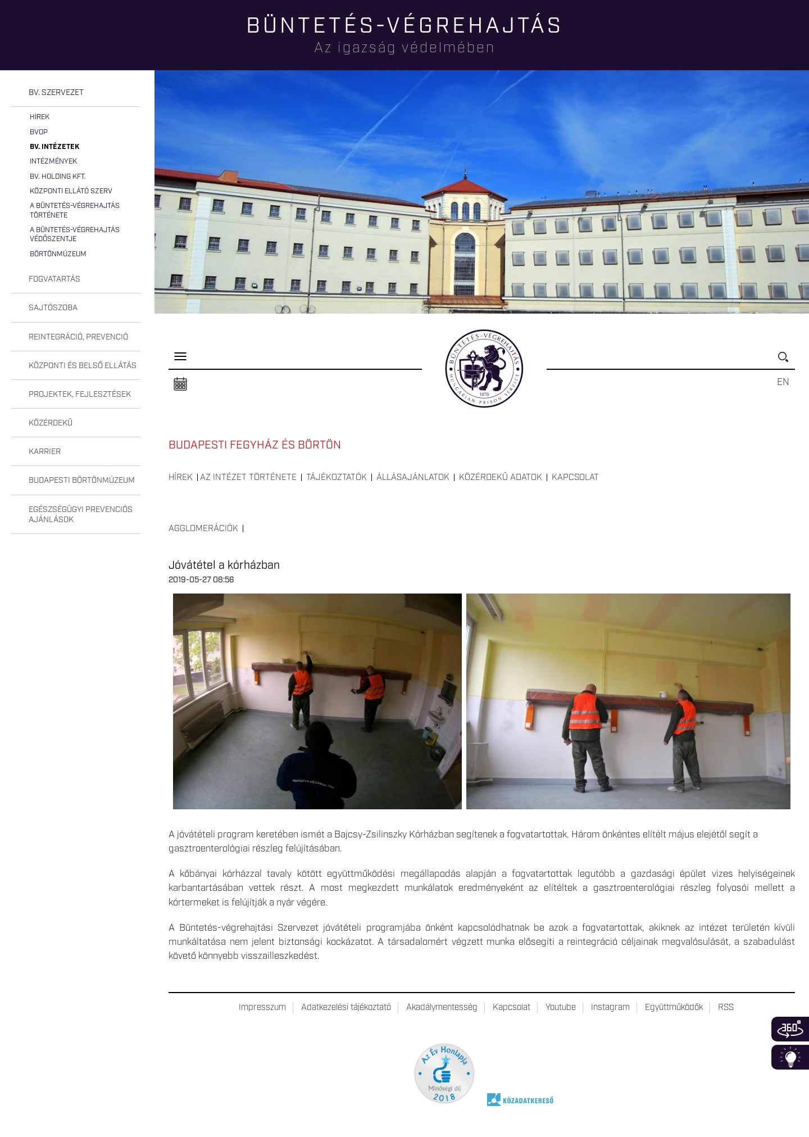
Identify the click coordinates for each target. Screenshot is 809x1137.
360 (790, 1029)
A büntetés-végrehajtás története (75, 210)
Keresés (786, 362)
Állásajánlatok (412, 477)
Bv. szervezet (56, 93)
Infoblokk (790, 1057)
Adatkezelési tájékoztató (346, 1007)
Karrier (45, 452)
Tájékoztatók (336, 477)
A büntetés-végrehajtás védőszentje (75, 234)
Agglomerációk (203, 528)
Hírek (39, 117)
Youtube (561, 1007)
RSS (726, 1007)
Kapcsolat (575, 477)
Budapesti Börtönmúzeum (82, 480)
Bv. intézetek (54, 147)
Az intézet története (248, 477)
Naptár (180, 384)
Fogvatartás (54, 279)
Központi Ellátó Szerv (71, 191)
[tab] (75, 93)
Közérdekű (50, 423)
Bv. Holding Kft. (58, 177)
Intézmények (53, 161)
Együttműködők (674, 1007)
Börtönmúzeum (58, 254)
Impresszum (262, 1007)
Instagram (610, 1007)
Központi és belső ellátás (83, 366)
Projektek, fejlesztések (80, 394)
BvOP (39, 132)
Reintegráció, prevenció (78, 337)
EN (783, 382)
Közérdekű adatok (500, 477)
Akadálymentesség (442, 1007)
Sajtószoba (53, 308)
